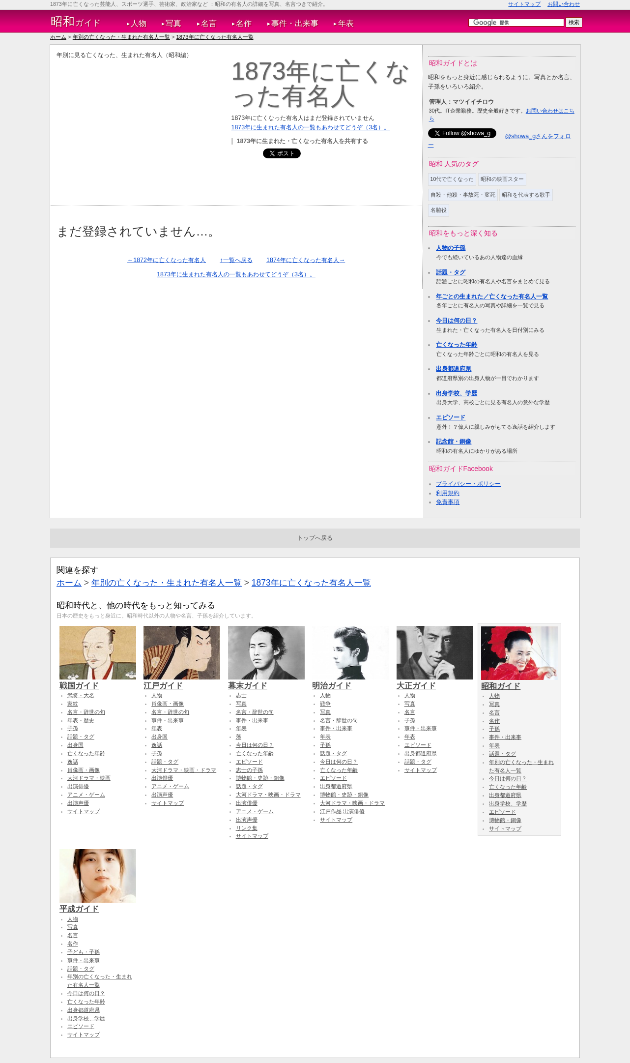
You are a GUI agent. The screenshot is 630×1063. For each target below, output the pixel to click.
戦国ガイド (97, 681)
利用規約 (447, 493)
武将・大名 (80, 695)
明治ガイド (350, 681)
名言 (209, 23)
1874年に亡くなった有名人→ (305, 260)
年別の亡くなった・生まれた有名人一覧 (121, 37)
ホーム (58, 37)
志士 (241, 695)
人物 (138, 23)
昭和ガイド (519, 681)
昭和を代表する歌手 (526, 195)
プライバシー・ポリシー (468, 483)
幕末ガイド (266, 681)
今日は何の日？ (456, 320)
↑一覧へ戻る (236, 260)
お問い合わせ (563, 4)
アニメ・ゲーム (86, 794)
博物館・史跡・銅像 (260, 778)
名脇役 (438, 210)
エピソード (450, 417)
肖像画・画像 (83, 770)
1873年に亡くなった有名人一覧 (215, 37)
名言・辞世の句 (86, 712)
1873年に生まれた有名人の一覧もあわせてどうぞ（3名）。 (310, 127)
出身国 (75, 745)
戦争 (325, 704)
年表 (346, 23)
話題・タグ (450, 272)
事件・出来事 (294, 23)
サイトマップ (524, 4)
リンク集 (247, 828)
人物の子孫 (450, 247)
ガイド (76, 22)
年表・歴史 (80, 720)
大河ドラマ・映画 (89, 778)
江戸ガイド (181, 681)
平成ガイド (97, 904)
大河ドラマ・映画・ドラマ (183, 770)
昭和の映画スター (502, 179)
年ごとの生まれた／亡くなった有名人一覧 (492, 296)
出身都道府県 (453, 368)
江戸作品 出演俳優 (342, 811)
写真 (173, 23)
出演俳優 (78, 786)
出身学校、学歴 (456, 393)
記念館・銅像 (453, 441)
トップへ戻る (315, 537)
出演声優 (78, 803)
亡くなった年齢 (456, 344)
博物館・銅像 (505, 820)
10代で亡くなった (452, 179)
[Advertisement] (139, 128)
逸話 (72, 762)
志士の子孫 (249, 770)
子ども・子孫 (83, 952)
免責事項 (447, 502)
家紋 (72, 704)
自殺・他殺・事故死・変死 (462, 195)
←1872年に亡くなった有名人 (166, 260)
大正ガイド (435, 681)
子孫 (72, 728)
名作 (244, 23)
